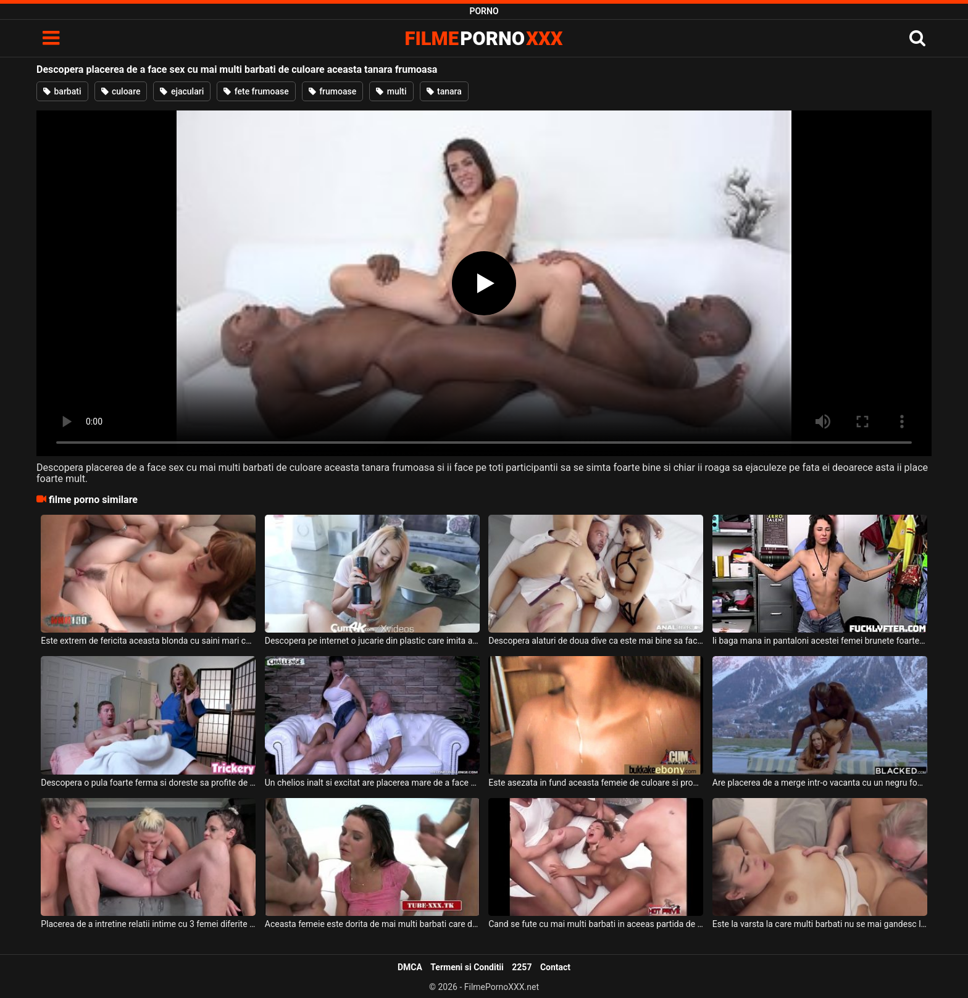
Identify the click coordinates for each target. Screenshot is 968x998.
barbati (62, 91)
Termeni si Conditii (466, 967)
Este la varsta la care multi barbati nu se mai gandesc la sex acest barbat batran (819, 924)
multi (391, 91)
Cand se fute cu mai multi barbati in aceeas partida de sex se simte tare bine (595, 924)
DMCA (410, 967)
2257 (522, 967)
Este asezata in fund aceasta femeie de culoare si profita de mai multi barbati (595, 783)
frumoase (333, 91)
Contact (555, 967)
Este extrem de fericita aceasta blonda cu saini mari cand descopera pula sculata (148, 641)
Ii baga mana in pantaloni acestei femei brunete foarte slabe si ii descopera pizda (819, 641)
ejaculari (182, 91)
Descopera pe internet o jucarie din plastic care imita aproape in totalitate (372, 641)
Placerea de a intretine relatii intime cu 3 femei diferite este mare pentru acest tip (148, 924)
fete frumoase (255, 91)
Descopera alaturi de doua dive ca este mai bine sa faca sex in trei (595, 641)
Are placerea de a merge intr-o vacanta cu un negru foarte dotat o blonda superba (819, 783)
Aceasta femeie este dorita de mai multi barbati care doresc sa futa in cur (372, 924)
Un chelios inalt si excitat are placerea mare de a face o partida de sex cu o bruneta (372, 783)
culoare (121, 91)
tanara (444, 91)
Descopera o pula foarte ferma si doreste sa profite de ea (148, 783)
